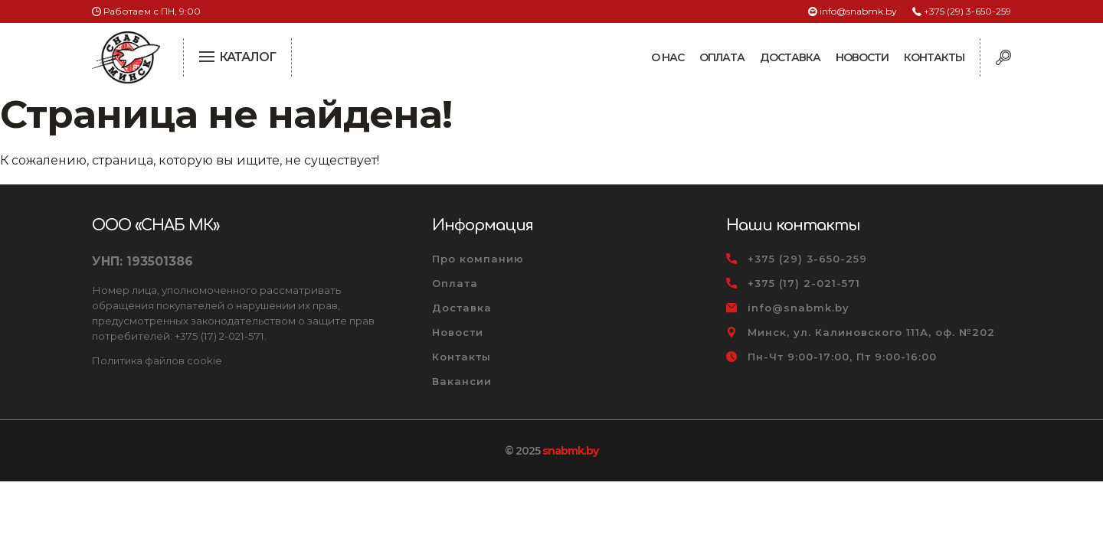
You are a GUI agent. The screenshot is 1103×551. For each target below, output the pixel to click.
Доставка (790, 57)
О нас (667, 57)
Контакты (934, 57)
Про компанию (478, 259)
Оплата (722, 57)
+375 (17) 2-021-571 (804, 283)
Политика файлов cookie (157, 360)
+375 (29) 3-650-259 (967, 11)
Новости (862, 57)
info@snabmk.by (858, 11)
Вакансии (462, 381)
